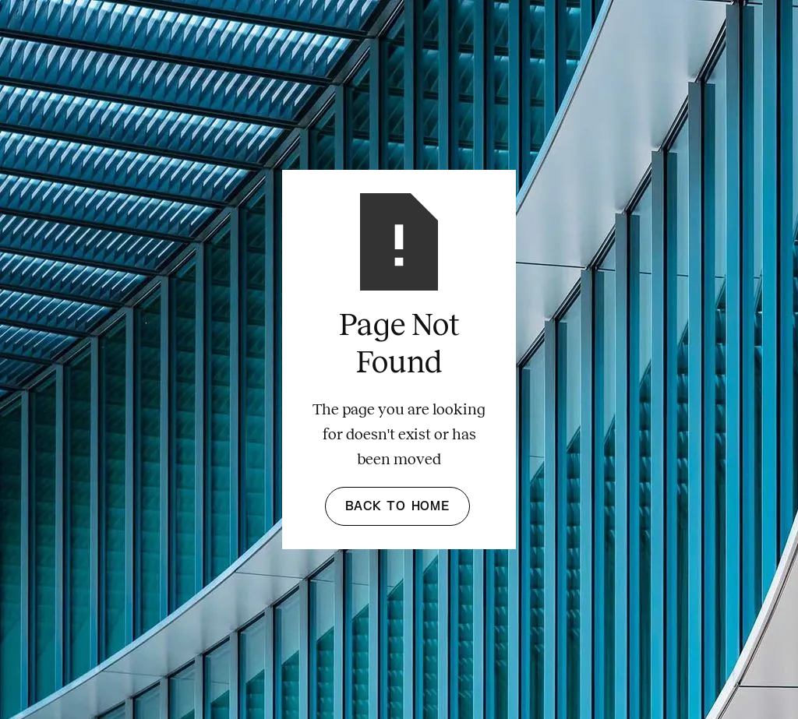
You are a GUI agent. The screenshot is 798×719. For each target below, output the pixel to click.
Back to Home (397, 506)
